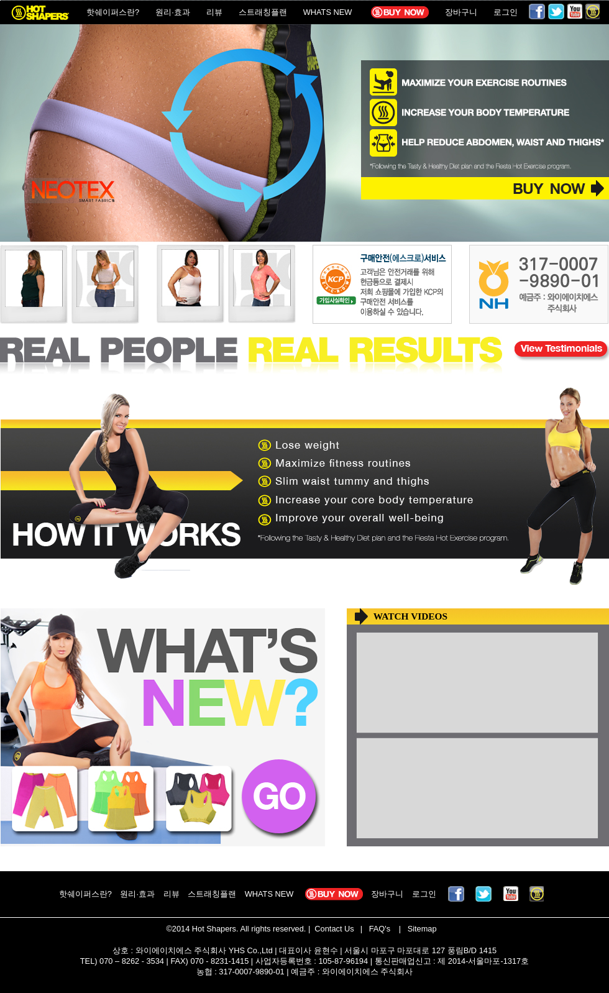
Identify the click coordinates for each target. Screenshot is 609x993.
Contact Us (333, 928)
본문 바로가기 (0, 0)
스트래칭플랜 (263, 12)
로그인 (505, 12)
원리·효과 (172, 12)
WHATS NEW (327, 12)
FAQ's (378, 928)
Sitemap (421, 928)
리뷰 (214, 12)
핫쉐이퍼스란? (112, 12)
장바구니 (461, 12)
